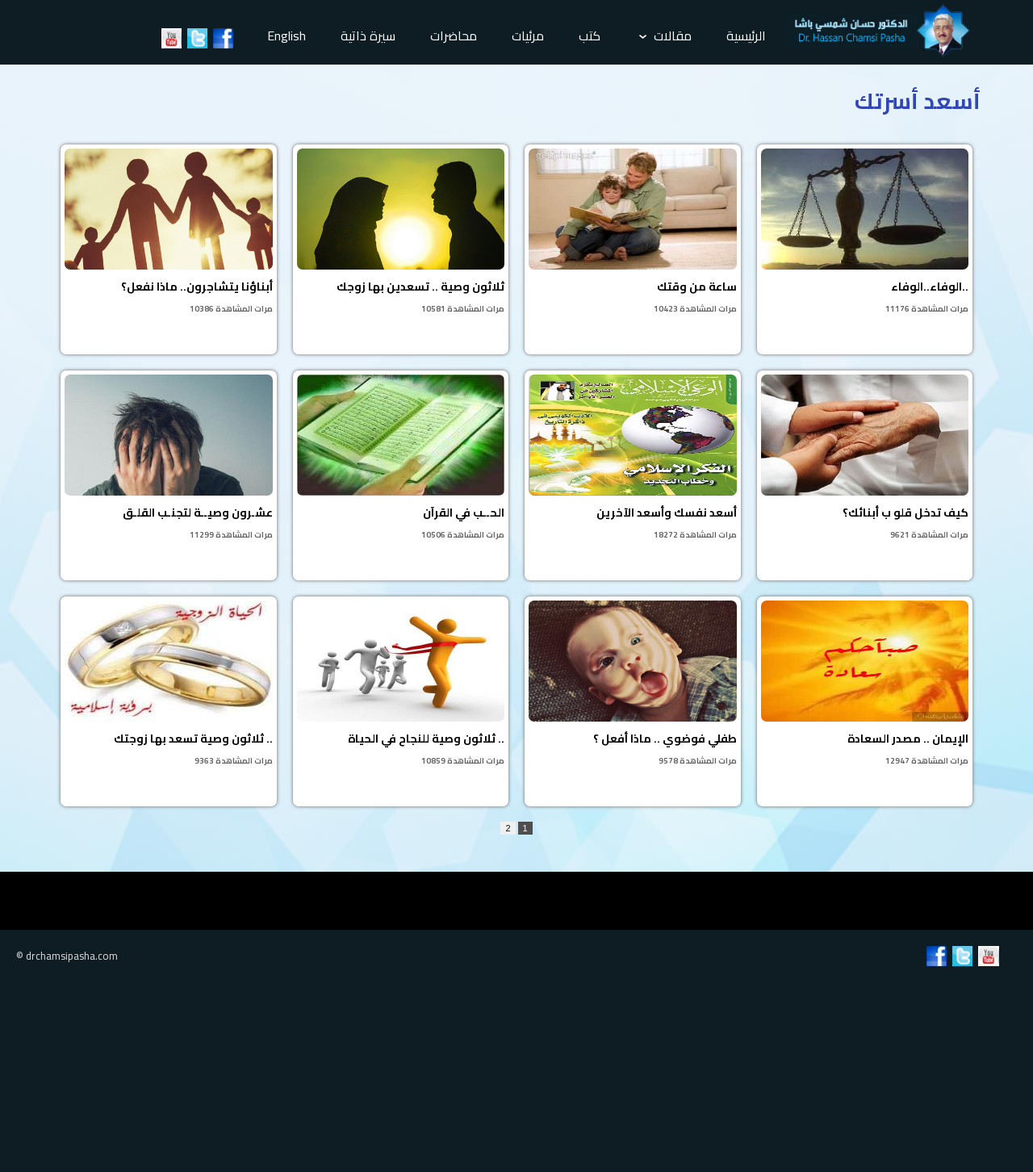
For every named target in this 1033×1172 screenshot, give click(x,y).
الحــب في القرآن (401, 458)
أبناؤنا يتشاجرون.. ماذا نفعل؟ (169, 232)
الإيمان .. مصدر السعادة (865, 684)
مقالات (665, 35)
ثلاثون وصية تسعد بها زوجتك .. (169, 684)
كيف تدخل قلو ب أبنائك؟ (865, 458)
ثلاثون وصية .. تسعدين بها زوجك (401, 232)
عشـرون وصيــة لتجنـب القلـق (169, 458)
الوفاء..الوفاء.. (865, 232)
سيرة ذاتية (368, 35)
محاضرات (453, 35)
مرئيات (528, 35)
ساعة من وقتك (633, 232)
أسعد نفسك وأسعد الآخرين (633, 458)
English (286, 35)
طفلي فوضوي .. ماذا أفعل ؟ (633, 684)
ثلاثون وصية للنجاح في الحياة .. (401, 684)
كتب (589, 35)
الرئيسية (746, 35)
